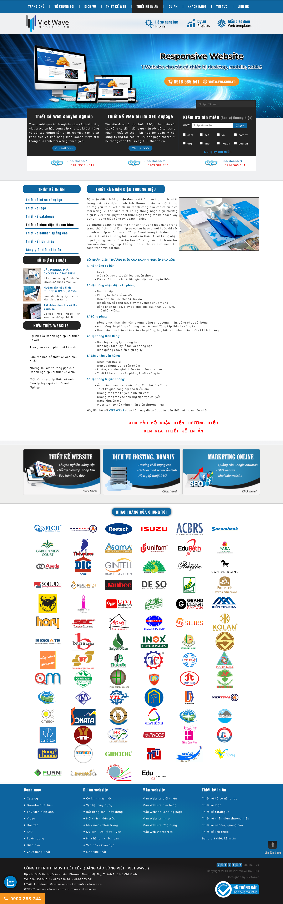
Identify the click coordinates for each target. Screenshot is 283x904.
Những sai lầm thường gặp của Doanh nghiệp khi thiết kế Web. (52, 370)
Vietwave (253, 877)
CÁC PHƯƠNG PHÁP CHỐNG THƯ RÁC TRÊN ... (61, 271)
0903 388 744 (22, 898)
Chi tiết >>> (64, 148)
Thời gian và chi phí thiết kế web (53, 347)
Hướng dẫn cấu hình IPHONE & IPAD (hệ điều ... (62, 289)
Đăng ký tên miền (218, 151)
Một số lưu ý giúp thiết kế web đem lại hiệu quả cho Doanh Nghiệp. (52, 383)
